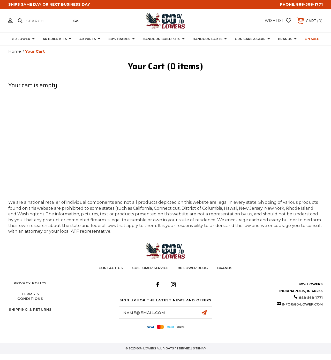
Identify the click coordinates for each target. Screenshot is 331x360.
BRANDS (287, 39)
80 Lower (23, 39)
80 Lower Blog (193, 268)
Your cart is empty (32, 86)
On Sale (312, 39)
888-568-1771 (309, 4)
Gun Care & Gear (252, 39)
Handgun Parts (210, 39)
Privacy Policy (30, 283)
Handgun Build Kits (164, 39)
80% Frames (121, 39)
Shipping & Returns (30, 309)
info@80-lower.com (302, 304)
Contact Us (111, 268)
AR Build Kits (57, 39)
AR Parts (90, 39)
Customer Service (150, 268)
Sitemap (199, 348)
